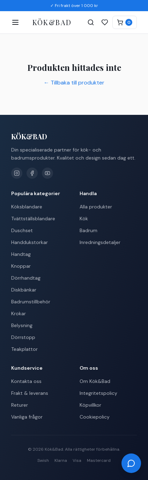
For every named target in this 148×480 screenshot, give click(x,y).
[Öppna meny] (15, 22)
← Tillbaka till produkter (74, 82)
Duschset (22, 230)
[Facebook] (32, 173)
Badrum (88, 230)
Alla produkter (96, 207)
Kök (84, 218)
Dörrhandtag (25, 278)
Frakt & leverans (29, 393)
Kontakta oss (26, 381)
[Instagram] (16, 173)
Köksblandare (26, 207)
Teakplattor (24, 349)
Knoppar (21, 266)
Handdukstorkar (29, 242)
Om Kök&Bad (95, 381)
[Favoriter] (104, 22)
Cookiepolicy (95, 417)
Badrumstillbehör (30, 301)
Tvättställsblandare (33, 218)
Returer (19, 405)
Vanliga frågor (27, 417)
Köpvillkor (90, 405)
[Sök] (90, 22)
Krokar (18, 313)
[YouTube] (47, 173)
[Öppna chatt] (131, 463)
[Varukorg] (124, 22)
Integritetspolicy (98, 393)
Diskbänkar (23, 290)
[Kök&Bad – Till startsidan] (52, 22)
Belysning (21, 325)
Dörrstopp (23, 337)
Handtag (21, 254)
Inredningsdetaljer (100, 242)
